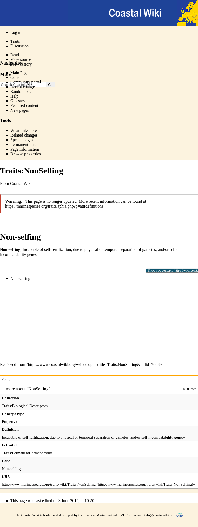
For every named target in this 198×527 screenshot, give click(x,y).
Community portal (25, 82)
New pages (19, 110)
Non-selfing (20, 278)
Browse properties (25, 154)
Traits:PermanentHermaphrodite (27, 453)
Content (17, 77)
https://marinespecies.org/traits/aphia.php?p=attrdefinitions (54, 206)
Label (6, 461)
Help (14, 96)
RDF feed (189, 389)
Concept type (13, 414)
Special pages (21, 140)
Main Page (19, 72)
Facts (5, 379)
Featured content (24, 105)
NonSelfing (38, 388)
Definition (10, 429)
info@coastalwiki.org (159, 515)
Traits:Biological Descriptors (25, 405)
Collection (10, 398)
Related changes (23, 135)
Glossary (17, 101)
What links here (23, 130)
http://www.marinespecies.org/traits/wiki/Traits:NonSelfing (49, 484)
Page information (24, 149)
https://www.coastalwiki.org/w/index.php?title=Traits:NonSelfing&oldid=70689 (95, 364)
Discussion (19, 46)
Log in (15, 32)
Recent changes (23, 87)
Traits (15, 41)
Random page (21, 91)
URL (6, 476)
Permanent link (23, 144)
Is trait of (10, 445)
